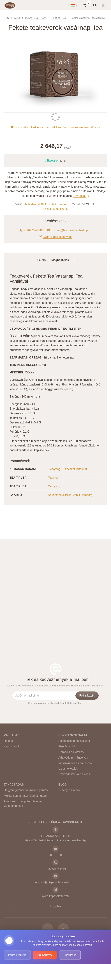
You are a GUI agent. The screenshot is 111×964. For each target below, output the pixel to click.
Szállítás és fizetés (55, 208)
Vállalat (11, 735)
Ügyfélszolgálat (72, 735)
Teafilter (53, 477)
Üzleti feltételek (68, 768)
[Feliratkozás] (87, 695)
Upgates (55, 906)
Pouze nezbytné (17, 955)
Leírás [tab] (41, 260)
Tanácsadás (14, 784)
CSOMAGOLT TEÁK (36, 18)
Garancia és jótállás (71, 752)
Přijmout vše (44, 955)
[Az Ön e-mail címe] (47, 695)
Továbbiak (81, 195)
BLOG (62, 784)
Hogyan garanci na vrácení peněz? (26, 790)
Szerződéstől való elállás (74, 774)
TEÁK (17, 18)
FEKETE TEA (59, 18)
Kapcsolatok (11, 746)
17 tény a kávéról (69, 790)
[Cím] (55, 829)
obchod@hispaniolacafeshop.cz (69, 230)
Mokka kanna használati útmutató (25, 795)
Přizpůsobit (70, 955)
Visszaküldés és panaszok (75, 763)
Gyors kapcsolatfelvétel (55, 236)
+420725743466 (32, 230)
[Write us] (55, 890)
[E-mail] (55, 876)
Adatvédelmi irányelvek (73, 757)
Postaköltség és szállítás (74, 740)
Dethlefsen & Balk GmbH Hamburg (46, 204)
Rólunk (8, 740)
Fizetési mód (66, 746)
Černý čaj (54, 486)
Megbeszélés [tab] (64, 260)
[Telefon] (55, 862)
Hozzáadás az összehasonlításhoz (76, 127)
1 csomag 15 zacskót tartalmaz (68, 469)
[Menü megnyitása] (102, 5)
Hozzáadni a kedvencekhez (30, 127)
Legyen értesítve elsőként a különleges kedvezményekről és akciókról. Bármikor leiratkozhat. (55, 685)
